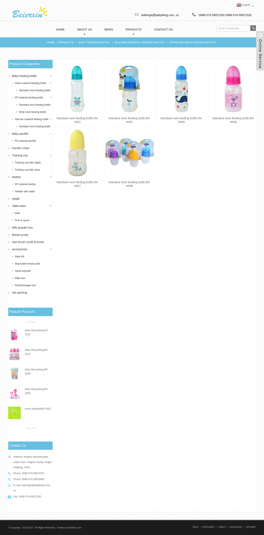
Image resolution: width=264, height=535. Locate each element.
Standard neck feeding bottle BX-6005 (181, 120)
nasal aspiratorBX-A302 (38, 408)
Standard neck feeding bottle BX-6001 (77, 120)
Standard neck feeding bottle (192, 42)
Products (66, 42)
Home (51, 42)
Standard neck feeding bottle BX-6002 (129, 120)
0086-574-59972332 (239, 15)
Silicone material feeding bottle (139, 42)
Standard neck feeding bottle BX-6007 (77, 184)
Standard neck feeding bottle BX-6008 (129, 184)
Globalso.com (74, 527)
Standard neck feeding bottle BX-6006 (233, 120)
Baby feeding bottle (94, 42)
